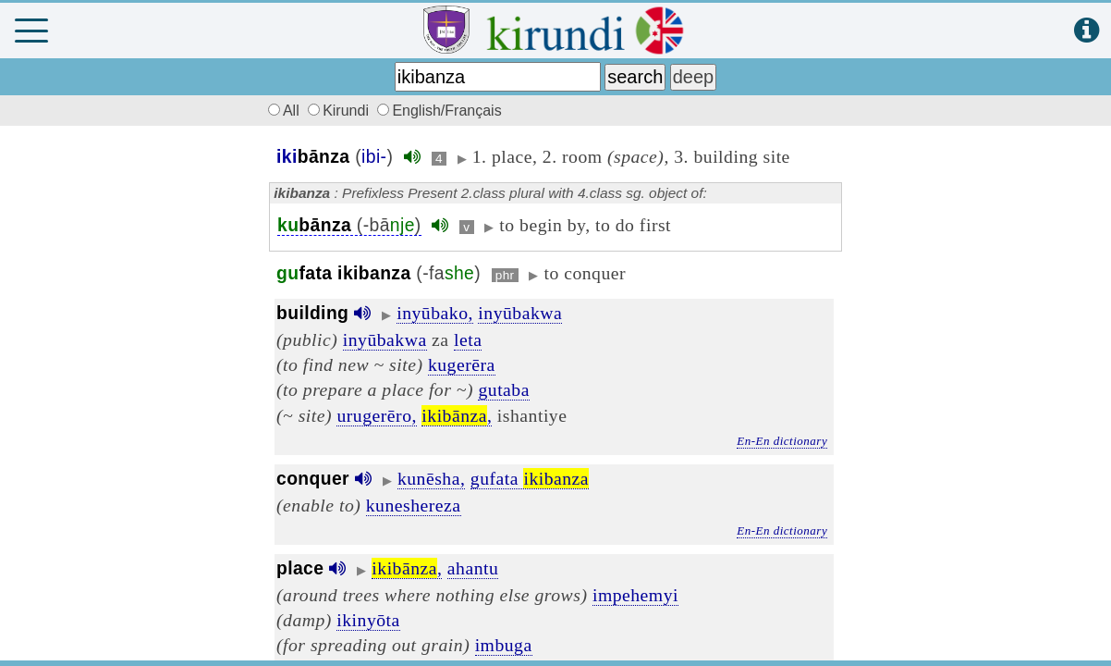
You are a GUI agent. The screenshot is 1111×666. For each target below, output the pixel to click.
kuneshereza (413, 505)
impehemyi (635, 595)
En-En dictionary (782, 441)
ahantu (472, 568)
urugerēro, (376, 415)
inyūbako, (435, 312)
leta (468, 339)
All (281, 110)
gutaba (503, 389)
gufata (529, 478)
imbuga (503, 645)
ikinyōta (368, 620)
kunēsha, (431, 478)
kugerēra (461, 364)
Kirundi (340, 110)
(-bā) (349, 225)
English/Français (439, 110)
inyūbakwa (520, 312)
